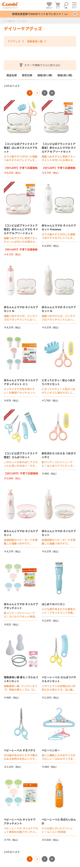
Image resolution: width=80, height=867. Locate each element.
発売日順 (27, 75)
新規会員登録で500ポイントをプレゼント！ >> (40, 14)
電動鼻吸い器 (35, 41)
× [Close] (75, 14)
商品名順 (11, 75)
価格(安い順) (44, 75)
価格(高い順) (64, 75)
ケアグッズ (14, 41)
